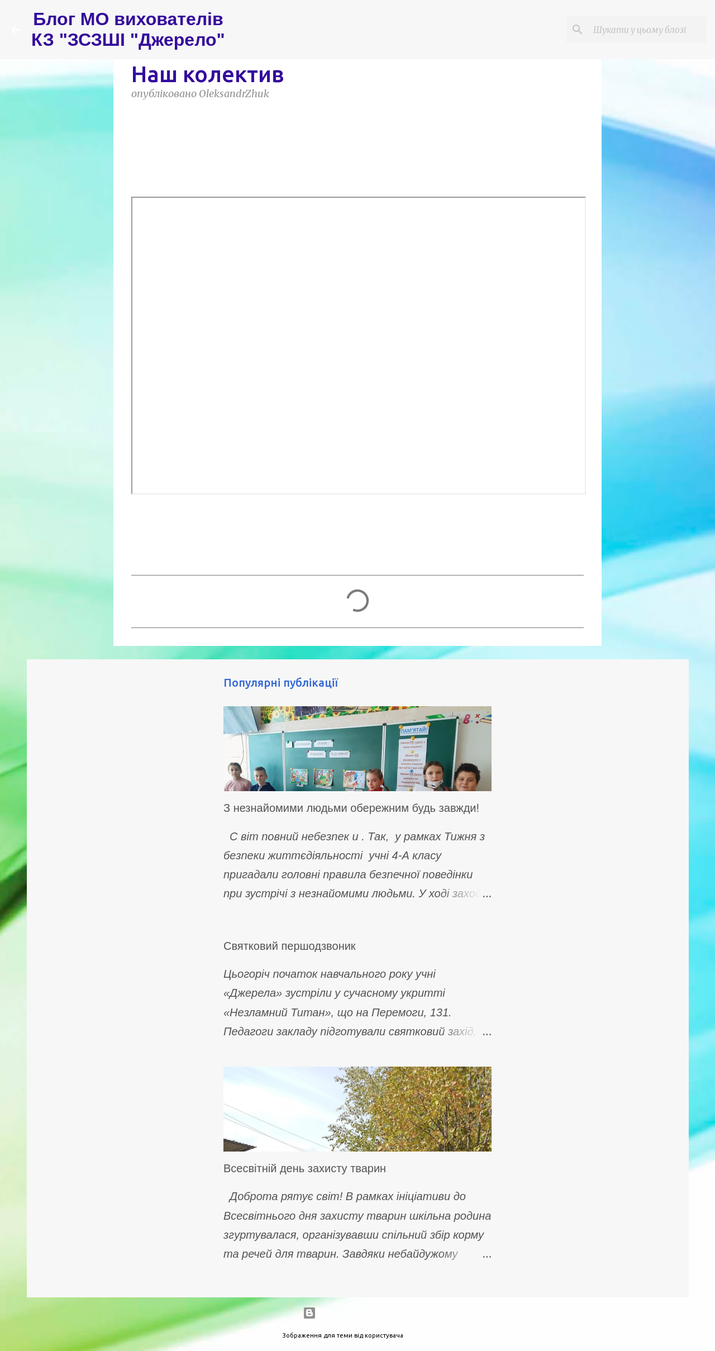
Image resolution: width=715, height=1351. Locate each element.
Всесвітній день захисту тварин (304, 1168)
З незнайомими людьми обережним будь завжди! (351, 808)
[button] (138, 119)
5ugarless (419, 1335)
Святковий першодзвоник (289, 946)
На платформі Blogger (357, 1313)
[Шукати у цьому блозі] (647, 29)
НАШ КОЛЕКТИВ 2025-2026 (360, 153)
